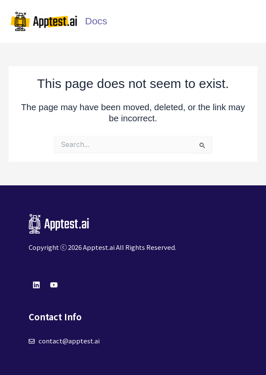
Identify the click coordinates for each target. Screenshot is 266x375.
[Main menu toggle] (249, 21)
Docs (96, 20)
